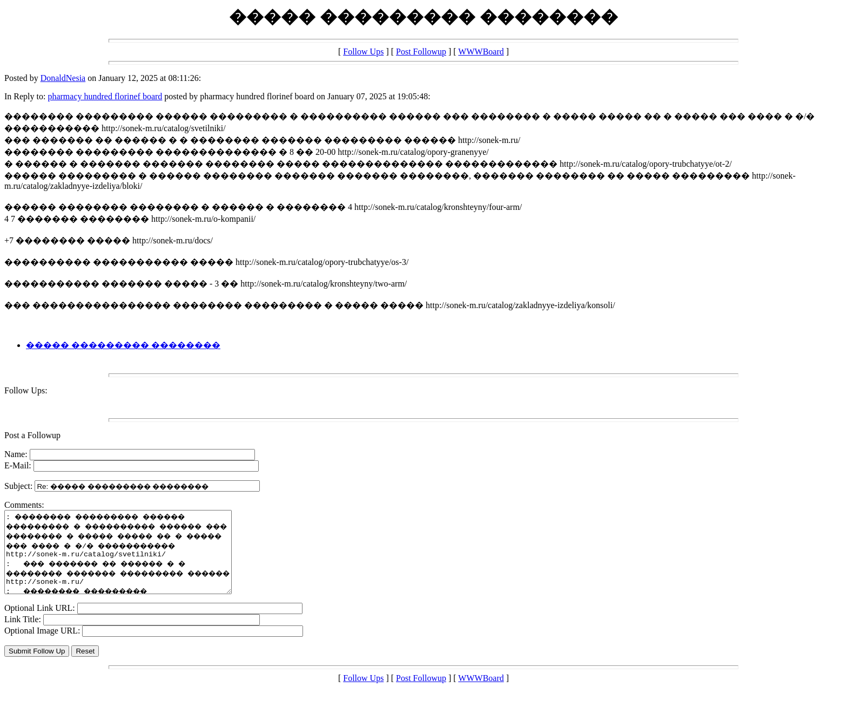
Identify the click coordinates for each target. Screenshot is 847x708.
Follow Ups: (26, 390)
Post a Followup (32, 435)
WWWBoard (480, 51)
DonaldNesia (63, 78)
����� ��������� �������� (123, 345)
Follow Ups (363, 51)
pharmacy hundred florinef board (105, 96)
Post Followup (421, 51)
